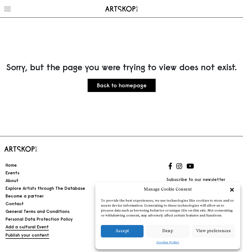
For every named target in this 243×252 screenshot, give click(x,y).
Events (12, 172)
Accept (122, 231)
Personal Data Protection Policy (39, 219)
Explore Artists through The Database (45, 188)
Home (11, 165)
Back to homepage (122, 85)
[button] (232, 190)
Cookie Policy (167, 242)
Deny (167, 231)
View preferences (213, 231)
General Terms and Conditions (37, 211)
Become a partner (25, 196)
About (12, 180)
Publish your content (27, 235)
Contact (15, 203)
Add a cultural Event (27, 226)
